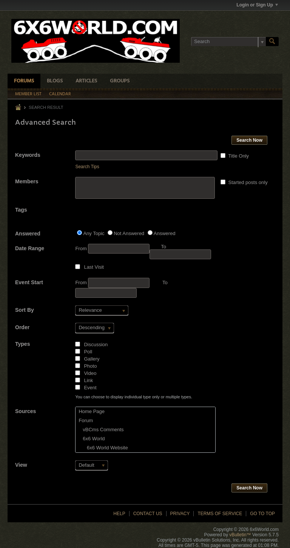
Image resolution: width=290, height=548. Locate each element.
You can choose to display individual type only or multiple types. (133, 397)
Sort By (24, 310)
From (112, 249)
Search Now (249, 140)
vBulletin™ (240, 534)
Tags (21, 210)
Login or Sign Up (257, 5)
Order (22, 327)
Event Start (29, 282)
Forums (24, 81)
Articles (86, 81)
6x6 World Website (103, 447)
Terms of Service (219, 513)
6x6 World (92, 438)
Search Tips (87, 166)
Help (119, 513)
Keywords (27, 155)
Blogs (55, 81)
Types (22, 344)
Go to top (262, 513)
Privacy (180, 513)
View (21, 465)
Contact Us (147, 513)
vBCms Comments (101, 429)
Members (26, 181)
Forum (86, 420)
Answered (27, 234)
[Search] (228, 41)
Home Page (92, 411)
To (165, 282)
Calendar (60, 94)
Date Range (29, 248)
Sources (25, 411)
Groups (120, 81)
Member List (28, 94)
